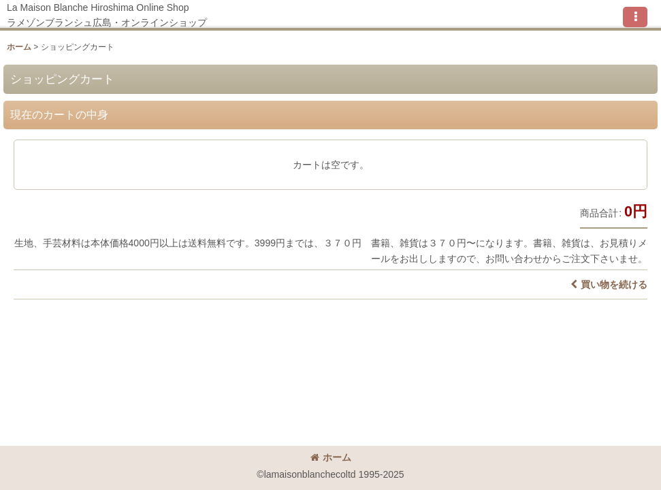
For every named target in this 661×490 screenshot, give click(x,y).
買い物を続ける (608, 284)
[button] (635, 17)
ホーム (330, 457)
